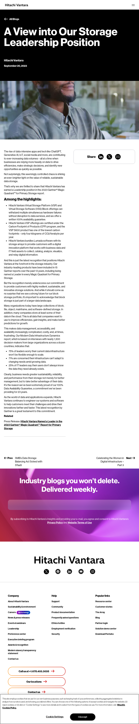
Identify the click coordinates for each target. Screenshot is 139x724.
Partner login (101, 623)
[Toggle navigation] (133, 5)
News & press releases (19, 617)
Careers (12, 612)
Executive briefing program (21, 639)
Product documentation (63, 612)
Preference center (17, 634)
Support (56, 601)
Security (56, 634)
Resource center (103, 601)
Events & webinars (17, 623)
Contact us (13, 658)
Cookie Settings (55, 716)
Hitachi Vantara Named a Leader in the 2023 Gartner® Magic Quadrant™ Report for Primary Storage (33, 425)
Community (57, 606)
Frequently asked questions (65, 617)
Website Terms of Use (80, 522)
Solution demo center (105, 628)
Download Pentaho (104, 634)
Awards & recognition (18, 644)
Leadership (13, 628)
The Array (100, 612)
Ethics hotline (58, 623)
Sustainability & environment (22, 606)
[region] (69, 709)
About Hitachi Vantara (18, 601)
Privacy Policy (55, 522)
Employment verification (63, 628)
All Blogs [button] (11, 19)
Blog (97, 617)
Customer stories (103, 606)
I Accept (82, 717)
